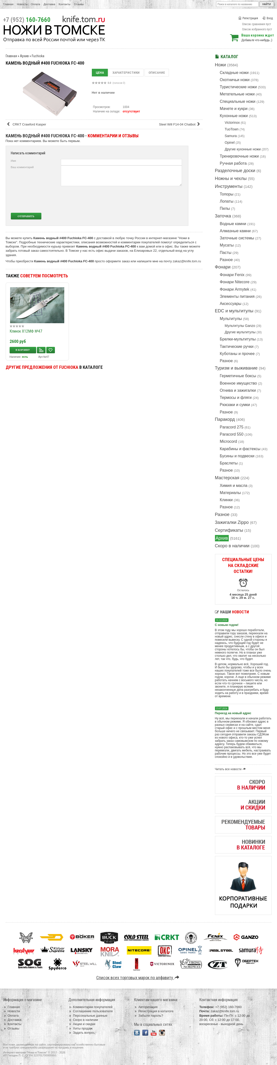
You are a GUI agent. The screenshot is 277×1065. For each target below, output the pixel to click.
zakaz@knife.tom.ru (187, 261)
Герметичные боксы (238, 376)
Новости (22, 4)
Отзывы (79, 4)
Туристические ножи (238, 87)
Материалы (230, 493)
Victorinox (232, 122)
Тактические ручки (237, 346)
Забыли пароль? (148, 1015)
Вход (267, 18)
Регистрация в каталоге (154, 1011)
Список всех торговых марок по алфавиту (138, 977)
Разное (226, 260)
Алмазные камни (235, 231)
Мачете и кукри (234, 108)
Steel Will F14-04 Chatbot (180, 124)
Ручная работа (233, 163)
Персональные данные (87, 1015)
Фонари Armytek (234, 289)
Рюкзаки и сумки (235, 405)
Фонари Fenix (232, 275)
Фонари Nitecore (235, 282)
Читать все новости (231, 769)
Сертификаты (229, 530)
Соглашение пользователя (90, 1011)
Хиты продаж (80, 1028)
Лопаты (226, 201)
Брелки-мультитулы (238, 339)
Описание (156, 72)
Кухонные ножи (234, 116)
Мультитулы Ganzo (240, 326)
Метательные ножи (237, 94)
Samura (231, 136)
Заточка (223, 215)
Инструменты (229, 186)
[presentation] (145, 199)
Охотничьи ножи (235, 80)
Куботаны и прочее (237, 354)
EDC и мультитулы (234, 310)
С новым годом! (227, 625)
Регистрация (248, 18)
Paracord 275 (232, 427)
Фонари (223, 267)
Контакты (64, 4)
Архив (222, 538)
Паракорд (225, 419)
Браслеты (229, 463)
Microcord (228, 441)
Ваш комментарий (22, 167)
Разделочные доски (235, 170)
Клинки (226, 500)
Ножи (220, 64)
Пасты (225, 252)
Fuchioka (38, 56)
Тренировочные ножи (239, 156)
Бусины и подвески (237, 456)
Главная (8, 4)
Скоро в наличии (232, 545)
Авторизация (146, 1007)
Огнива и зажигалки (238, 390)
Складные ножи (234, 73)
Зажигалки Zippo (232, 522)
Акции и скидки (81, 1024)
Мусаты (227, 245)
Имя (13, 160)
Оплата (35, 4)
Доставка (49, 4)
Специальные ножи (238, 101)
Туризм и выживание (236, 368)
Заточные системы (237, 238)
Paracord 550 (232, 434)
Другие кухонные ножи (243, 149)
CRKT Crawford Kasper (26, 124)
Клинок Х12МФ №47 (26, 331)
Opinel (230, 142)
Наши (232, 612)
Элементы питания (237, 296)
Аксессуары (231, 304)
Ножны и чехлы (231, 178)
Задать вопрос (81, 1032)
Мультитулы (231, 319)
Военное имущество (238, 383)
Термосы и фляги (236, 397)
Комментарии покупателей (90, 1007)
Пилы (225, 208)
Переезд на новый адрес (233, 713)
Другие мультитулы (240, 332)
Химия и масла (233, 485)
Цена (100, 72)
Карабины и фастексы (240, 449)
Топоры (226, 194)
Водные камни (233, 224)
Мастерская (227, 477)
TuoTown (232, 129)
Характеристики (126, 72)
